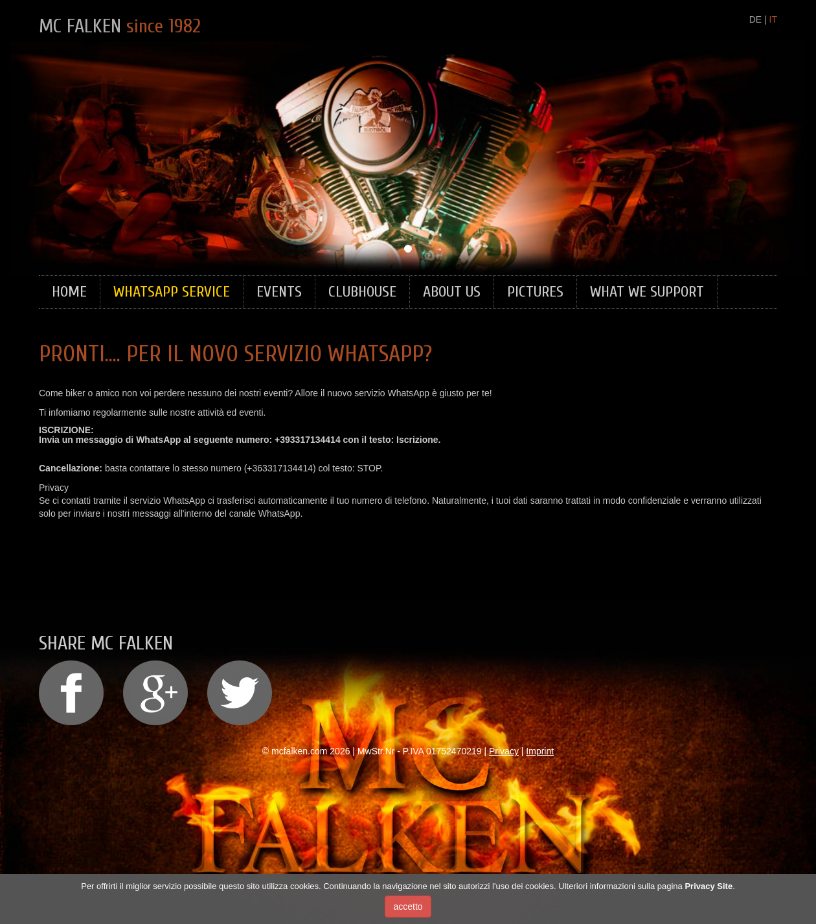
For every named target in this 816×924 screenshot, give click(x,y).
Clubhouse (362, 291)
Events (279, 291)
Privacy (504, 751)
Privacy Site (708, 891)
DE (755, 19)
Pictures (535, 291)
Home (69, 291)
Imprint (540, 751)
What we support (647, 291)
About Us (452, 291)
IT (773, 19)
